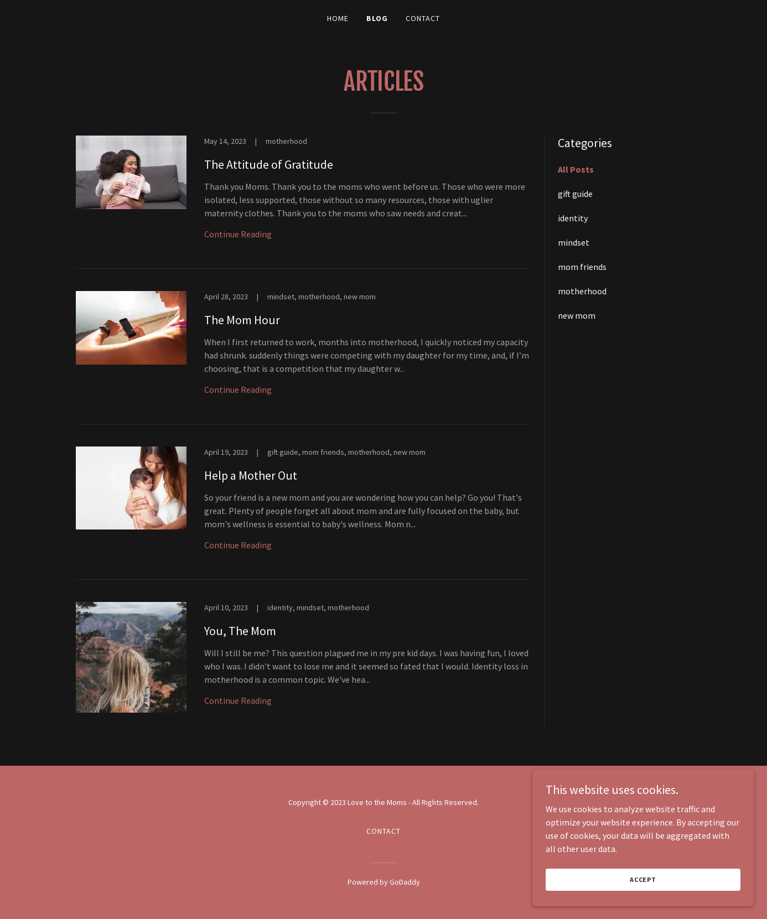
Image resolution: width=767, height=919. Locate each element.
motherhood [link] (582, 291)
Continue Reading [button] (238, 234)
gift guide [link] (575, 193)
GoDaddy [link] (405, 882)
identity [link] (573, 218)
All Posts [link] (576, 169)
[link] (303, 202)
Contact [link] (423, 18)
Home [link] (338, 18)
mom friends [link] (582, 266)
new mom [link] (576, 315)
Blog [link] (377, 18)
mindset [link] (573, 242)
